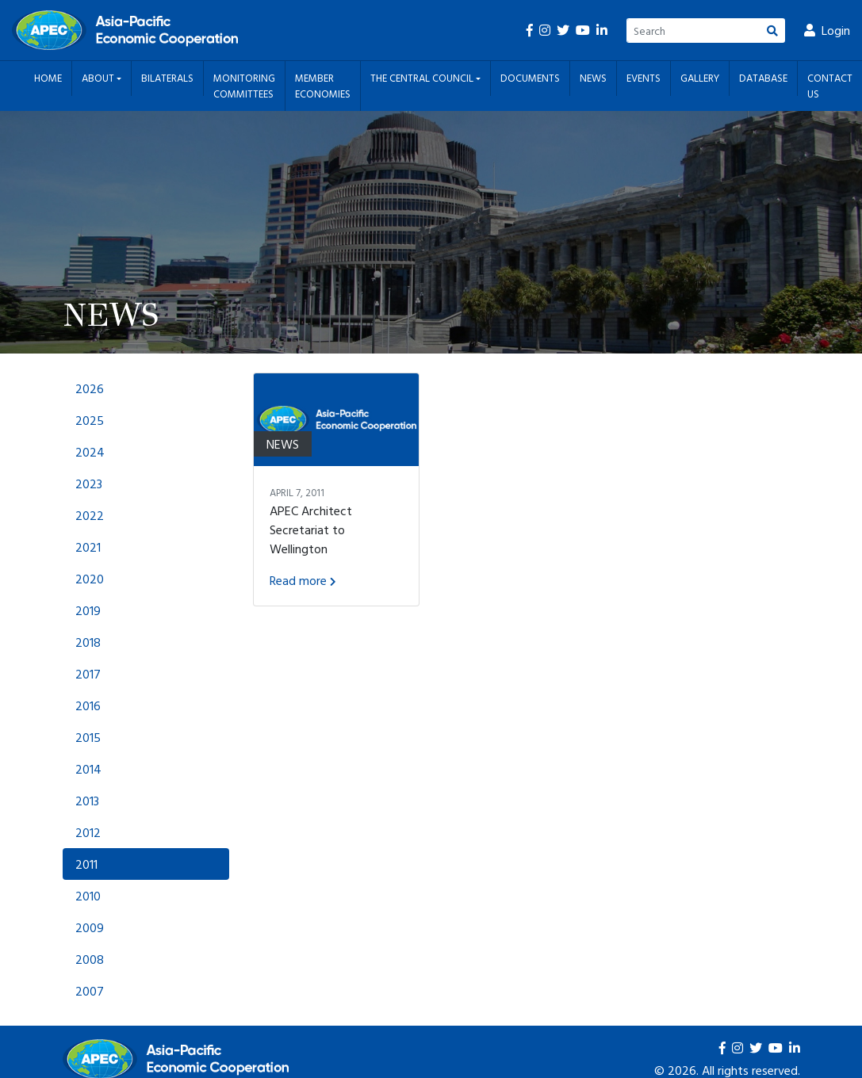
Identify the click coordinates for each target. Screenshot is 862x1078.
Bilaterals (167, 78)
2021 (88, 546)
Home (48, 78)
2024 (90, 451)
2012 (88, 832)
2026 (89, 388)
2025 (89, 420)
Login (827, 30)
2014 (88, 768)
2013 (87, 800)
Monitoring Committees (244, 85)
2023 (88, 483)
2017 (88, 673)
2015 (88, 737)
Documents (530, 78)
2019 (88, 610)
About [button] (99, 78)
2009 (89, 927)
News (593, 78)
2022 (89, 515)
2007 (89, 990)
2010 (88, 895)
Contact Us (829, 85)
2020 (89, 578)
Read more (303, 580)
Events (643, 78)
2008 (89, 959)
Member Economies (323, 85)
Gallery (699, 78)
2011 (86, 863)
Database (763, 78)
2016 (88, 705)
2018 (88, 642)
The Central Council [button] (423, 78)
